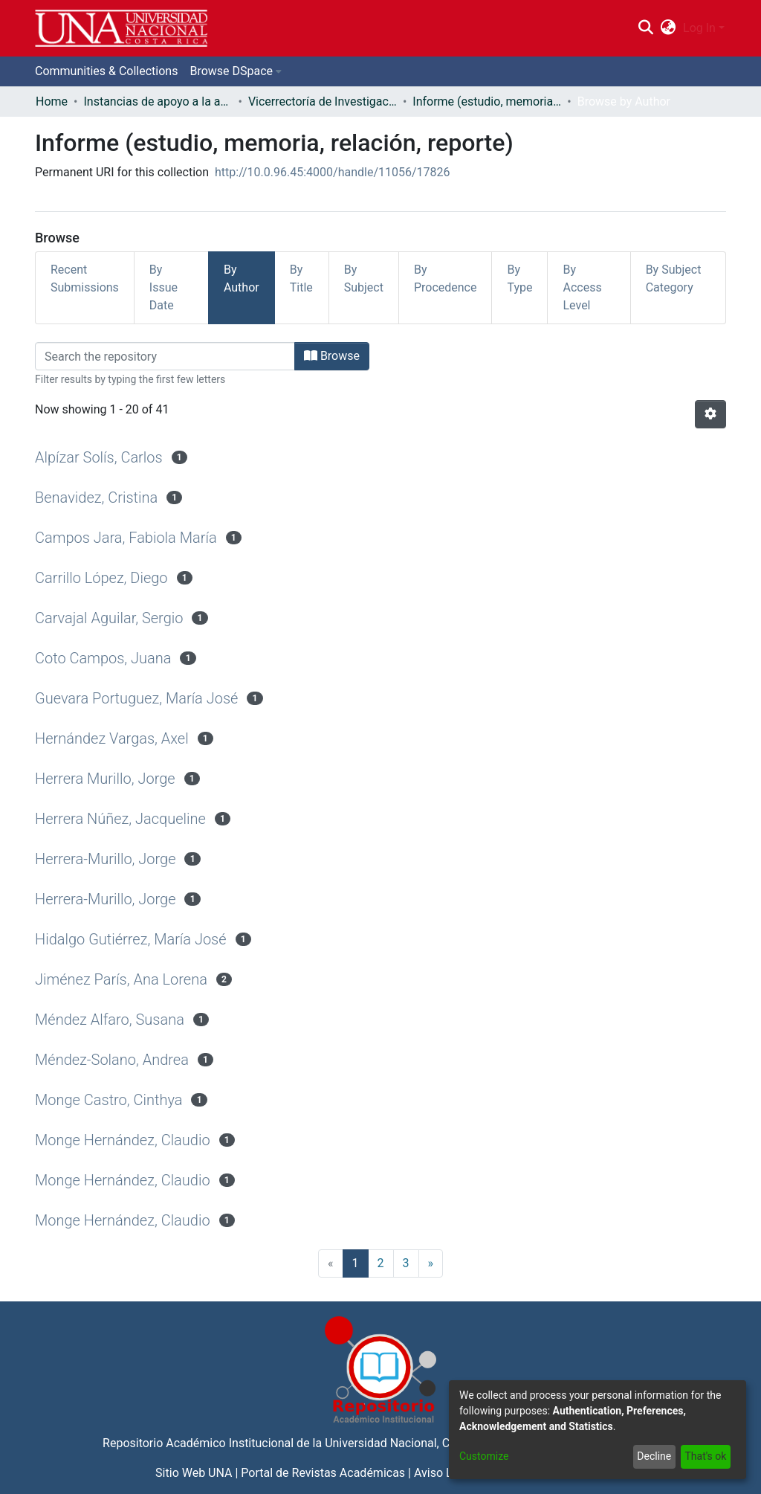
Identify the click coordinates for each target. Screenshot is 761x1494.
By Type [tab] (519, 278)
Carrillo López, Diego (101, 578)
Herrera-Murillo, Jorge (105, 859)
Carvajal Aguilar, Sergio (109, 618)
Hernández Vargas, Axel (112, 738)
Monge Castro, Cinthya (109, 1100)
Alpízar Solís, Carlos (99, 457)
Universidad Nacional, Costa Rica (412, 1443)
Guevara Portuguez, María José (136, 698)
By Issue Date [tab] (163, 287)
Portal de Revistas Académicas (323, 1473)
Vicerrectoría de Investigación (322, 101)
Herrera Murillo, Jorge (105, 779)
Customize (483, 1456)
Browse (332, 356)
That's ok (705, 1456)
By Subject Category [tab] (674, 278)
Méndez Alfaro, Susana (109, 1019)
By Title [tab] (301, 278)
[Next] (431, 1263)
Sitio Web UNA (193, 1473)
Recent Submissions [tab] (85, 278)
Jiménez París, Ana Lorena (121, 979)
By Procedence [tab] (445, 278)
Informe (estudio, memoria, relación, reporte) (486, 101)
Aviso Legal (444, 1473)
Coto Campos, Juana (103, 658)
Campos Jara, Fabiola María (126, 538)
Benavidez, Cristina (96, 497)
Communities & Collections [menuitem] (106, 71)
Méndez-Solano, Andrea (112, 1060)
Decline (654, 1456)
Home (52, 101)
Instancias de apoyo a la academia (157, 101)
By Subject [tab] (363, 278)
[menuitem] (668, 28)
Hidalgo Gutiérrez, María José (131, 939)
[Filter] (165, 356)
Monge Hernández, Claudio (122, 1140)
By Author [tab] (241, 278)
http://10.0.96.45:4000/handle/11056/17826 (332, 172)
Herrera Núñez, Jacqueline (120, 819)
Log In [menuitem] (699, 28)
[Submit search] (645, 28)
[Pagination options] (710, 414)
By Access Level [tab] (582, 287)
